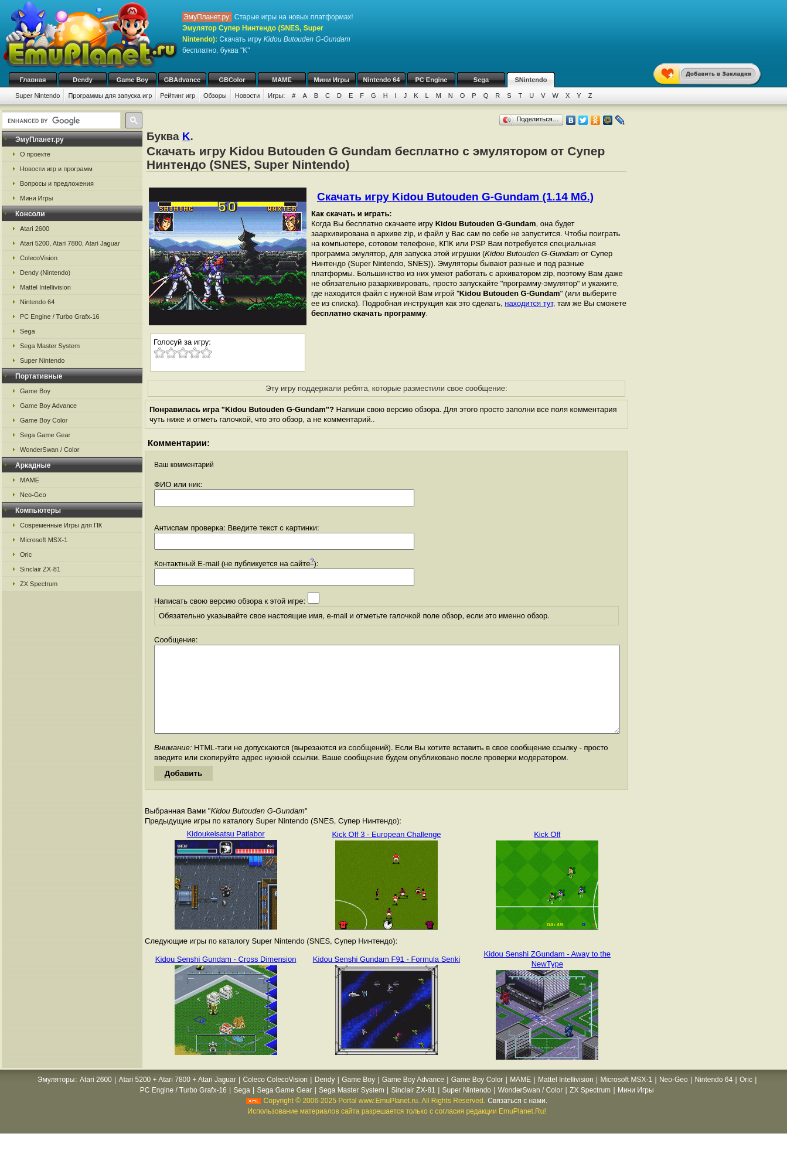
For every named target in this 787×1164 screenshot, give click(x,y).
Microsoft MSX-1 (43, 539)
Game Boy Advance (48, 405)
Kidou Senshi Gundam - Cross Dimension (226, 976)
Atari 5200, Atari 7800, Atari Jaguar (70, 243)
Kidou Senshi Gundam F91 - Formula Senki (386, 976)
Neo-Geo (33, 494)
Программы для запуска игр (110, 95)
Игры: (276, 95)
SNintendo (531, 79)
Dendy (83, 79)
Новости (247, 95)
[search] (60, 120)
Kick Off (547, 852)
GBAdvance (182, 79)
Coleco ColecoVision (275, 1097)
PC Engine (431, 79)
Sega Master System (50, 345)
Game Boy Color (43, 420)
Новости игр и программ (56, 168)
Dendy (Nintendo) (45, 272)
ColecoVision (38, 257)
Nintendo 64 (381, 79)
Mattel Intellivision (45, 287)
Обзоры (215, 95)
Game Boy (132, 79)
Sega (481, 79)
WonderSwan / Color (49, 449)
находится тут (529, 303)
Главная (33, 79)
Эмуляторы (56, 1097)
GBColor (232, 79)
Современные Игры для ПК (61, 525)
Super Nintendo (37, 95)
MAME (282, 79)
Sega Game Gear (45, 434)
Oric (26, 554)
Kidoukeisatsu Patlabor (226, 851)
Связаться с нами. (517, 1118)
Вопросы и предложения (57, 183)
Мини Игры (332, 79)
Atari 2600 (34, 228)
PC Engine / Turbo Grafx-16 (60, 316)
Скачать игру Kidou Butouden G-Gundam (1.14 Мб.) (455, 196)
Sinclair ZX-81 (40, 569)
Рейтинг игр (177, 95)
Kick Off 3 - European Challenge (386, 852)
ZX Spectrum (38, 583)
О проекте (35, 154)
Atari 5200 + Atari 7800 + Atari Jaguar (177, 1097)
